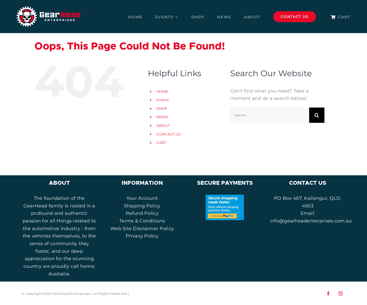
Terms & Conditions (142, 221)
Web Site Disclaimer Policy (142, 228)
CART (161, 142)
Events (162, 100)
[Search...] (269, 115)
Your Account (142, 198)
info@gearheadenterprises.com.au (311, 221)
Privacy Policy (142, 236)
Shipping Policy (142, 206)
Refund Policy (142, 213)
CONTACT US (168, 134)
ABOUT (163, 125)
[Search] (316, 115)
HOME (162, 91)
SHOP (161, 108)
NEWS (162, 117)
